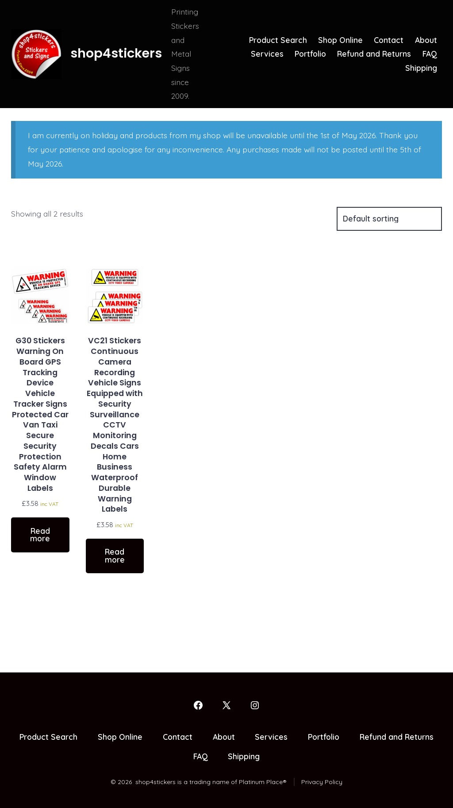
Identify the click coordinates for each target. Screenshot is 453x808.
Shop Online (340, 40)
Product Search (278, 40)
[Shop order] (389, 219)
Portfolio (310, 53)
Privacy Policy (321, 782)
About (426, 40)
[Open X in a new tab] (226, 705)
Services (267, 53)
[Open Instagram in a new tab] (254, 705)
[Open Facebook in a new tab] (198, 705)
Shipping (421, 68)
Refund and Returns (374, 53)
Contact (388, 40)
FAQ (429, 53)
